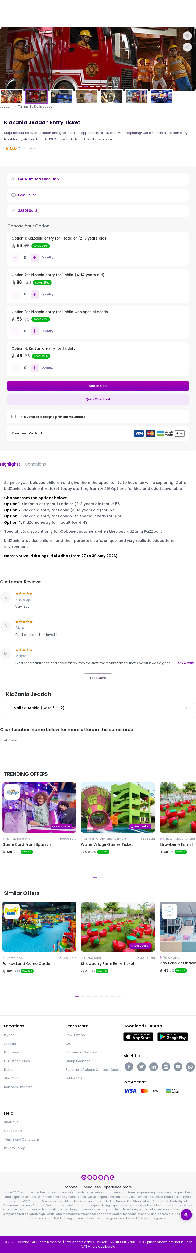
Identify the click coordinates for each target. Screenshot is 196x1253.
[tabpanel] (98, 59)
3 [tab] (92, 86)
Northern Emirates (18, 1087)
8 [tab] (119, 996)
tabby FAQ (74, 1078)
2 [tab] (86, 86)
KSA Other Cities (17, 1061)
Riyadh (9, 1035)
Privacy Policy (14, 1148)
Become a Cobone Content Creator (94, 1069)
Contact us (13, 1131)
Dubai (8, 1069)
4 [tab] (98, 86)
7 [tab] (116, 86)
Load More (98, 677)
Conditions (35, 464)
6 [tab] (110, 86)
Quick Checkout (98, 399)
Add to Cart (98, 386)
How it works (75, 1035)
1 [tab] (80, 86)
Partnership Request (82, 1052)
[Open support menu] (186, 1214)
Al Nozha (10, 740)
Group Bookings (78, 1061)
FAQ (69, 1043)
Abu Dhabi (12, 1078)
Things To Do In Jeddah (36, 107)
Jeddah (6, 107)
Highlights (10, 464)
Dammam (12, 1052)
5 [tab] (104, 86)
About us (11, 1122)
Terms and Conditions (22, 1139)
